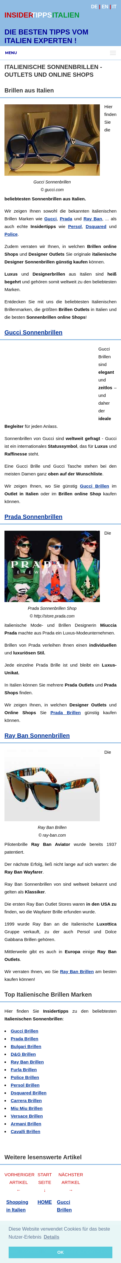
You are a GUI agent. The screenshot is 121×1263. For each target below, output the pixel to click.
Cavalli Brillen (25, 1131)
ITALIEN (66, 15)
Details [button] (51, 1237)
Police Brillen (25, 1077)
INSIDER (18, 15)
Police (11, 234)
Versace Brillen (27, 1116)
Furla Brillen (24, 1069)
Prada (66, 218)
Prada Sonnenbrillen (33, 516)
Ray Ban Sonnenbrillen (37, 735)
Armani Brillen (26, 1123)
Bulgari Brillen (26, 1046)
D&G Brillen (23, 1054)
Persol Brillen (25, 1085)
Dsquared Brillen (28, 1092)
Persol (75, 226)
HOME (45, 1202)
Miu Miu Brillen (27, 1108)
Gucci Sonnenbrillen (33, 332)
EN (105, 6)
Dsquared (96, 226)
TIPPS (41, 15)
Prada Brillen (65, 712)
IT (114, 6)
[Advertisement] (60, 382)
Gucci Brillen (94, 485)
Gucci (50, 218)
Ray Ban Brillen (77, 971)
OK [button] (60, 1252)
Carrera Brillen (26, 1100)
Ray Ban (92, 218)
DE (94, 6)
